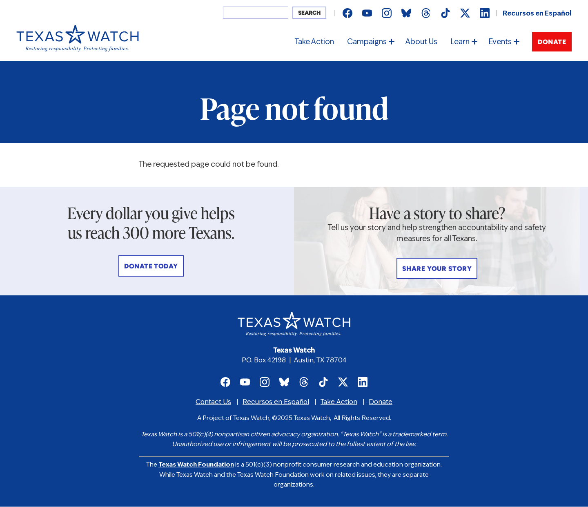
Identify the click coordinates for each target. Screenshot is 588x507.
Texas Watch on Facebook (347, 13)
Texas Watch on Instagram (386, 13)
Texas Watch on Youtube (367, 13)
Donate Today (151, 267)
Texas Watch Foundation (196, 465)
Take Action (314, 42)
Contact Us (213, 402)
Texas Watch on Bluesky (406, 13)
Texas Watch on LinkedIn (484, 13)
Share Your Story (437, 269)
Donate (552, 42)
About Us (421, 42)
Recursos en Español (537, 14)
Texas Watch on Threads (426, 13)
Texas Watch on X (465, 13)
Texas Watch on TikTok (445, 13)
